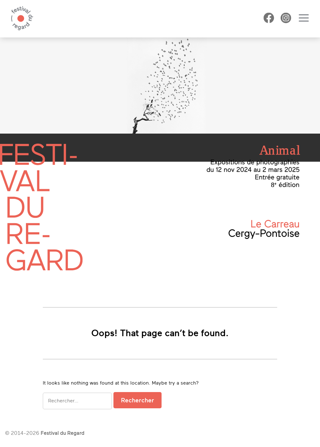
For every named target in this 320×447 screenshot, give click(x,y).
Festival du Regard (62, 433)
